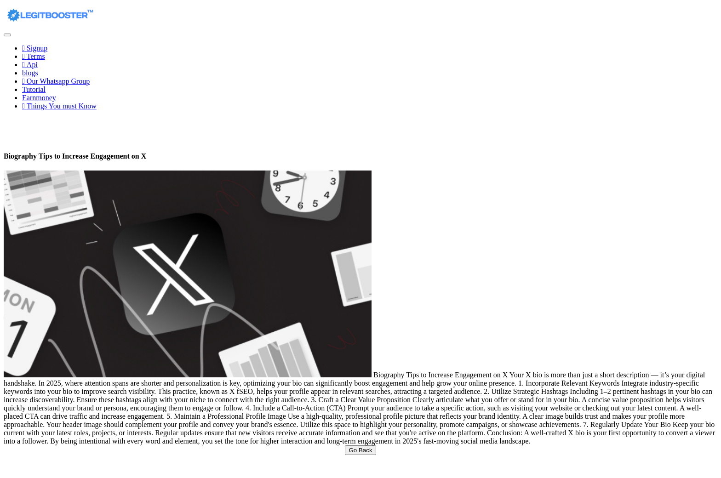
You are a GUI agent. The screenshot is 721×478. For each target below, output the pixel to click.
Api (30, 64)
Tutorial (34, 89)
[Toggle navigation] (7, 35)
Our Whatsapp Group (56, 81)
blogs (30, 73)
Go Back (360, 450)
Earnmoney (39, 98)
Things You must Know (59, 106)
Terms (33, 56)
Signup (34, 48)
